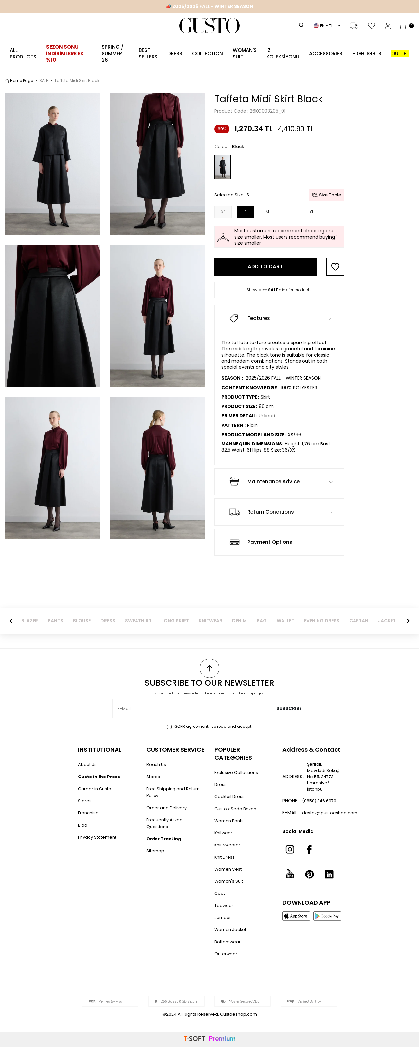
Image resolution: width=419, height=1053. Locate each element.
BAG (262, 627)
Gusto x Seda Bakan (237, 814)
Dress (174, 53)
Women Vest (229, 875)
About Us (88, 770)
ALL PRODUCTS (23, 53)
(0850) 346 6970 (315, 820)
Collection (207, 53)
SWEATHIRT (138, 627)
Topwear (224, 911)
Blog (82, 830)
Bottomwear (228, 947)
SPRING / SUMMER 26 (113, 53)
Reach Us (156, 770)
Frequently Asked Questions (165, 829)
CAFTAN (358, 627)
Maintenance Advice (279, 487)
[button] (11, 627)
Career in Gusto (96, 794)
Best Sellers (148, 53)
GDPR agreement (191, 732)
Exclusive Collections (238, 778)
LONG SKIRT (175, 627)
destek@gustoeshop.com (331, 835)
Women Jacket (231, 935)
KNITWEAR (210, 627)
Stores (85, 806)
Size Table (326, 195)
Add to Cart (265, 269)
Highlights (366, 53)
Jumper (223, 923)
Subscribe (289, 714)
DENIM (239, 627)
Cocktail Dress (230, 802)
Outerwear (226, 959)
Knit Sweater (228, 850)
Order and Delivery (167, 813)
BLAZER (29, 627)
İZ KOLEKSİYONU (282, 53)
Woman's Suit (245, 53)
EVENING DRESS (321, 627)
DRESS (107, 627)
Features (279, 324)
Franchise (89, 818)
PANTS (55, 627)
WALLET (285, 627)
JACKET (387, 627)
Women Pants (230, 826)
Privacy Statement (99, 843)
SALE (43, 80)
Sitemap (156, 856)
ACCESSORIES (325, 53)
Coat (220, 899)
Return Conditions (279, 517)
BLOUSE (82, 627)
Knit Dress (225, 863)
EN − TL (327, 25)
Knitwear (224, 838)
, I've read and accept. (209, 732)
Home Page (19, 80)
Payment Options (279, 548)
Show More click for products (279, 293)
